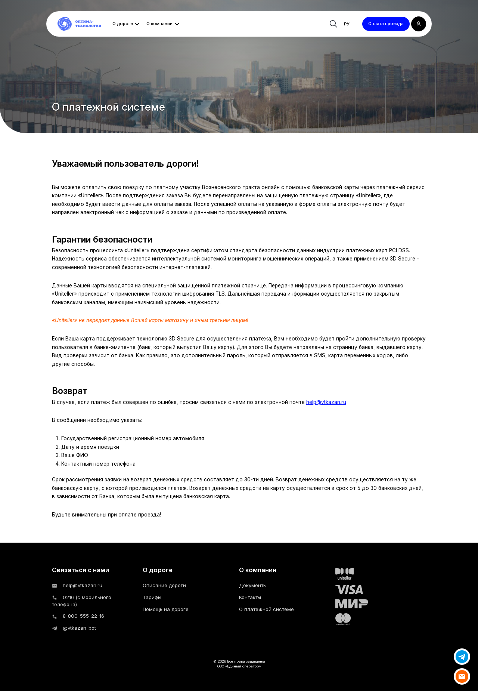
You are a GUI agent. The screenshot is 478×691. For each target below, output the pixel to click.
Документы (253, 585)
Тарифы (152, 597)
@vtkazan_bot (74, 628)
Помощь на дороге (166, 609)
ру (347, 24)
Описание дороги (164, 585)
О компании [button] (159, 23)
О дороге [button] (122, 23)
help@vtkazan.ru (326, 402)
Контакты (250, 597)
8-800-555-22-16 (78, 616)
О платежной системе (266, 609)
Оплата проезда (386, 23)
